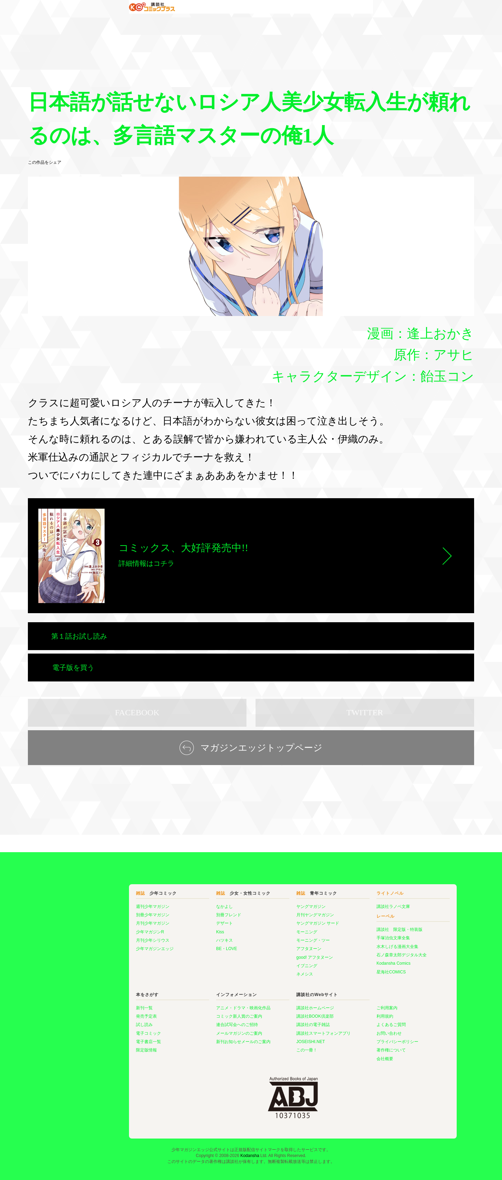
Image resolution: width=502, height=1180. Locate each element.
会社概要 (343, 1037)
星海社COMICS (349, 951)
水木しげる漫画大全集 (355, 925)
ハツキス (182, 919)
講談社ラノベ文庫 (351, 885)
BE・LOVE (184, 927)
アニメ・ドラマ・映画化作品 (201, 987)
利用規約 (343, 995)
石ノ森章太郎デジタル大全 (360, 934)
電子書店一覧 (106, 1020)
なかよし (182, 885)
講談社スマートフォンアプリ (281, 1012)
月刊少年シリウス (111, 919)
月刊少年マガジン (111, 902)
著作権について (349, 1029)
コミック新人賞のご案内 (197, 995)
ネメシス (262, 953)
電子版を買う (301, 636)
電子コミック (106, 1012)
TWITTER (365, 691)
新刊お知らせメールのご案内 (201, 1020)
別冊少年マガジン (111, 894)
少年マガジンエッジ (113, 927)
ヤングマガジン (269, 885)
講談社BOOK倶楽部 (273, 995)
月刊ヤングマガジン (273, 894)
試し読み (102, 1003)
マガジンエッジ (42, 822)
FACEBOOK (137, 691)
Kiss (178, 911)
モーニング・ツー (271, 919)
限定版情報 (104, 1029)
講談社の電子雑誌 (271, 1003)
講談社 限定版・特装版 (358, 908)
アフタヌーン (267, 927)
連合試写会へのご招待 (195, 1003)
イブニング (264, 944)
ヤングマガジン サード (275, 902)
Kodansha (249, 1134)
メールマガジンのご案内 (197, 1012)
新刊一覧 (102, 987)
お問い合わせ (347, 1012)
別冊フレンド (186, 894)
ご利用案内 (345, 987)
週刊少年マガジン (111, 885)
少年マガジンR (108, 911)
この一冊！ (264, 1029)
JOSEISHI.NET (268, 1020)
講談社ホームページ (273, 987)
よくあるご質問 (349, 1003)
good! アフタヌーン (272, 936)
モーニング (264, 911)
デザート (182, 902)
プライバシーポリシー (355, 1020)
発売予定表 (104, 995)
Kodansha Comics (351, 942)
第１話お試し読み (79, 636)
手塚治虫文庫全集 (351, 917)
